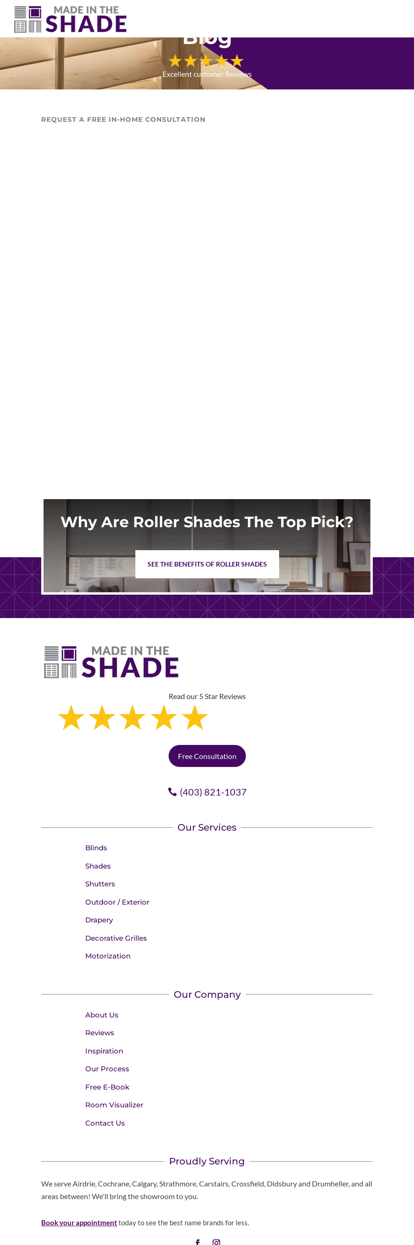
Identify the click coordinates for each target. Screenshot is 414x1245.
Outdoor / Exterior (117, 862)
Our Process (107, 1028)
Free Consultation (207, 716)
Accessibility (343, 1235)
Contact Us (105, 1083)
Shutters (100, 844)
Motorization (108, 916)
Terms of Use (302, 1235)
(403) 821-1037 (213, 752)
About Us (101, 975)
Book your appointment (79, 1183)
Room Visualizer (114, 1065)
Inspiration (104, 1011)
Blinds (96, 807)
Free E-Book (107, 1047)
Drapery (99, 880)
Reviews (99, 992)
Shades (98, 826)
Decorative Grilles (116, 898)
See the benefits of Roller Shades (207, 564)
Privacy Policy (258, 1235)
